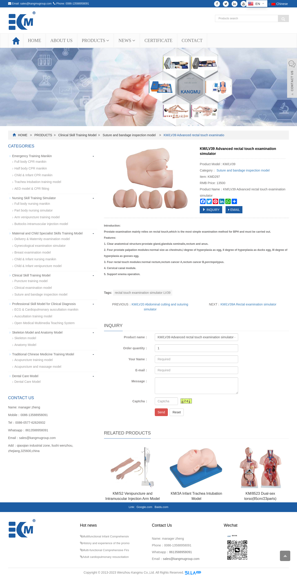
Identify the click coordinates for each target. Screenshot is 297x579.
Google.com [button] (144, 507)
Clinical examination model (33, 288)
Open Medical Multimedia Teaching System (44, 323)
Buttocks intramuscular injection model (41, 224)
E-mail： (141, 370)
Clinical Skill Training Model (77, 135)
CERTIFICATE (158, 40)
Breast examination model (32, 252)
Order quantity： (135, 348)
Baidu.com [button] (161, 507)
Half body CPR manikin (30, 168)
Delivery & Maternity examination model (42, 239)
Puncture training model (31, 281)
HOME (34, 40)
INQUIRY (210, 210)
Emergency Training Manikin (32, 156)
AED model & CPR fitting (31, 188)
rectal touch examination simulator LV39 (143, 292)
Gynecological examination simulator (40, 245)
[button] (107, 40)
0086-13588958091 (77, 3)
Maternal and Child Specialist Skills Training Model (47, 233)
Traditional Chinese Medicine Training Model (43, 354)
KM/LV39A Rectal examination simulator (248, 304)
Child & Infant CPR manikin (33, 175)
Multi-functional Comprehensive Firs (105, 550)
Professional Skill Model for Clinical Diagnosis (44, 304)
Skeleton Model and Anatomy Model (37, 332)
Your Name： (138, 359)
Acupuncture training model (33, 360)
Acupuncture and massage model (37, 366)
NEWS (126, 40)
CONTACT (192, 40)
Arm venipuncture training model (37, 217)
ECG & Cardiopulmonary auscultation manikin (46, 309)
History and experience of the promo (106, 543)
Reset (177, 412)
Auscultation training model (33, 316)
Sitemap (207, 572)
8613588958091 (36, 430)
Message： (139, 381)
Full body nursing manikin (32, 203)
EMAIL (234, 210)
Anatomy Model (25, 345)
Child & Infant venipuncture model (38, 266)
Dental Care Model (25, 376)
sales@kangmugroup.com (36, 3)
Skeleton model (25, 338)
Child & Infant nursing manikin (35, 259)
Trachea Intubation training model (37, 182)
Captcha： (140, 401)
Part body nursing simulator (33, 210)
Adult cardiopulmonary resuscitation (105, 557)
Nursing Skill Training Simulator (34, 198)
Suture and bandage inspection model (129, 135)
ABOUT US (61, 40)
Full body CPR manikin (30, 161)
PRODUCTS (95, 40)
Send (161, 412)
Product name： (136, 337)
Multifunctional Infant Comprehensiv (105, 536)
